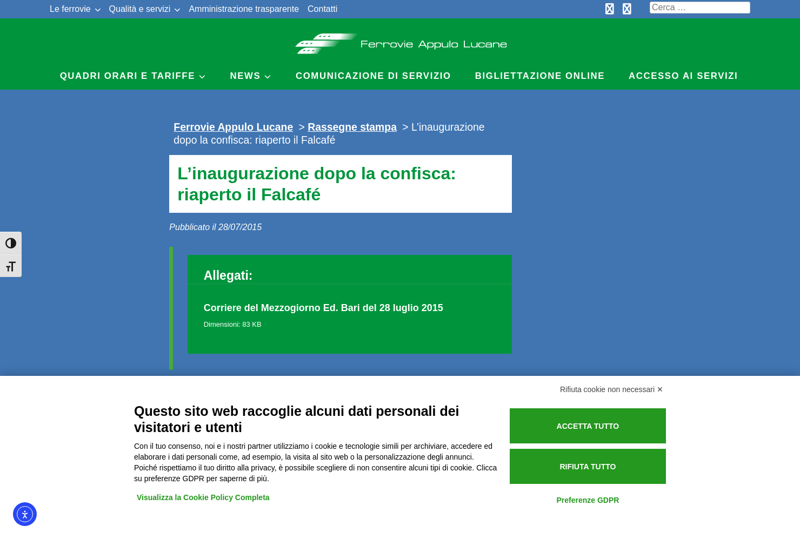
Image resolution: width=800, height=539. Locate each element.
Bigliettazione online (540, 76)
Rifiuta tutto (587, 466)
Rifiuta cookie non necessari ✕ (611, 389)
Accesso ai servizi (683, 76)
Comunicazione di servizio (373, 76)
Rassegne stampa (352, 127)
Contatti (322, 9)
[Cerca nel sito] (700, 8)
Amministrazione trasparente (244, 9)
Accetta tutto (588, 426)
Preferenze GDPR (587, 500)
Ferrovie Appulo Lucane (400, 40)
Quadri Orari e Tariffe (127, 76)
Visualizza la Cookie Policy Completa (203, 497)
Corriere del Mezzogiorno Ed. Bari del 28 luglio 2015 (323, 307)
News (245, 76)
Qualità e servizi (140, 9)
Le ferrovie (70, 9)
